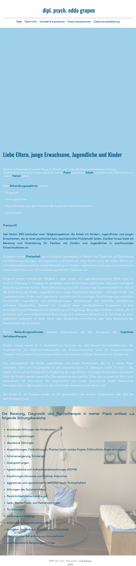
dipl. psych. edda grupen (69, 10)
